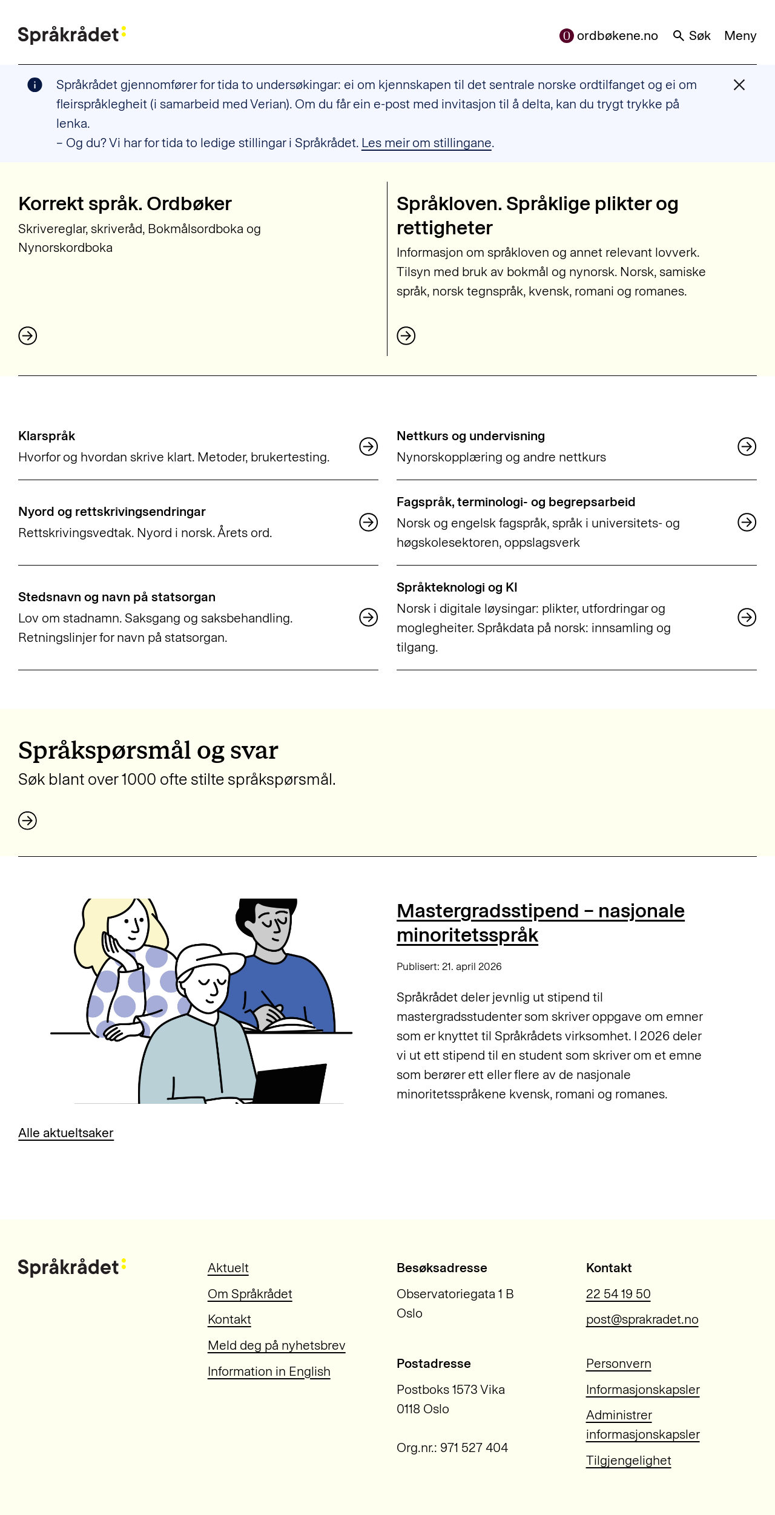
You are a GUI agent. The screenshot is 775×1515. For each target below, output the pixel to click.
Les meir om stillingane (426, 142)
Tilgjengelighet (628, 1460)
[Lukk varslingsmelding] (739, 84)
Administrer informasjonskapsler (643, 1424)
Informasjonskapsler (643, 1389)
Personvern (618, 1363)
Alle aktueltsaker (66, 1132)
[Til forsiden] (72, 35)
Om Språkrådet (250, 1293)
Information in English (269, 1371)
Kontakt (229, 1319)
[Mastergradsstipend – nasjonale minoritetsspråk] (198, 1001)
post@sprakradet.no (642, 1319)
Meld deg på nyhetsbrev (277, 1345)
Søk (691, 35)
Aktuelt (228, 1267)
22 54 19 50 (618, 1293)
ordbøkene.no (609, 35)
